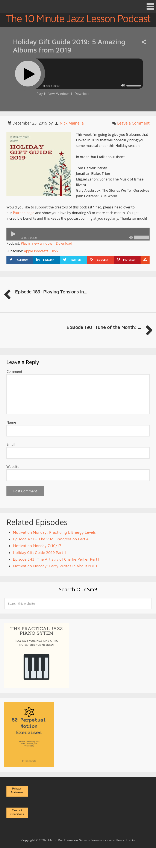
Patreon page (23, 212)
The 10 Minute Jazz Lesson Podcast (78, 18)
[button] (78, 6)
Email (10, 444)
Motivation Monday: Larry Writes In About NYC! (55, 566)
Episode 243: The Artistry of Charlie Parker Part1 (56, 559)
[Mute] (123, 85)
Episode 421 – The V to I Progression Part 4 (51, 539)
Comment (14, 371)
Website (12, 466)
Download (81, 94)
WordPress (116, 840)
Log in (130, 840)
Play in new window (36, 243)
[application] (78, 85)
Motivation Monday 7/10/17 (37, 545)
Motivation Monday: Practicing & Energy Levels (54, 532)
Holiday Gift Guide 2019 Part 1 (39, 552)
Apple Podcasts (36, 251)
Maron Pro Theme (61, 840)
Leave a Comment (133, 123)
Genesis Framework (92, 840)
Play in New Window (52, 94)
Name (11, 422)
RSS (55, 251)
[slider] (89, 74)
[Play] (28, 73)
